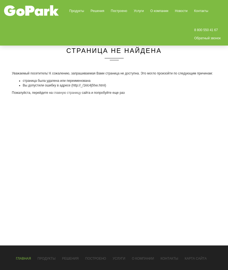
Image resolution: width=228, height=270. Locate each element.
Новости (181, 11)
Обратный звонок (207, 38)
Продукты (76, 11)
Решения (97, 11)
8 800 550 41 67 (206, 30)
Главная (23, 258)
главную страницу (67, 93)
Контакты (201, 11)
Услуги (139, 11)
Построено (119, 11)
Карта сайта (196, 258)
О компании (159, 11)
